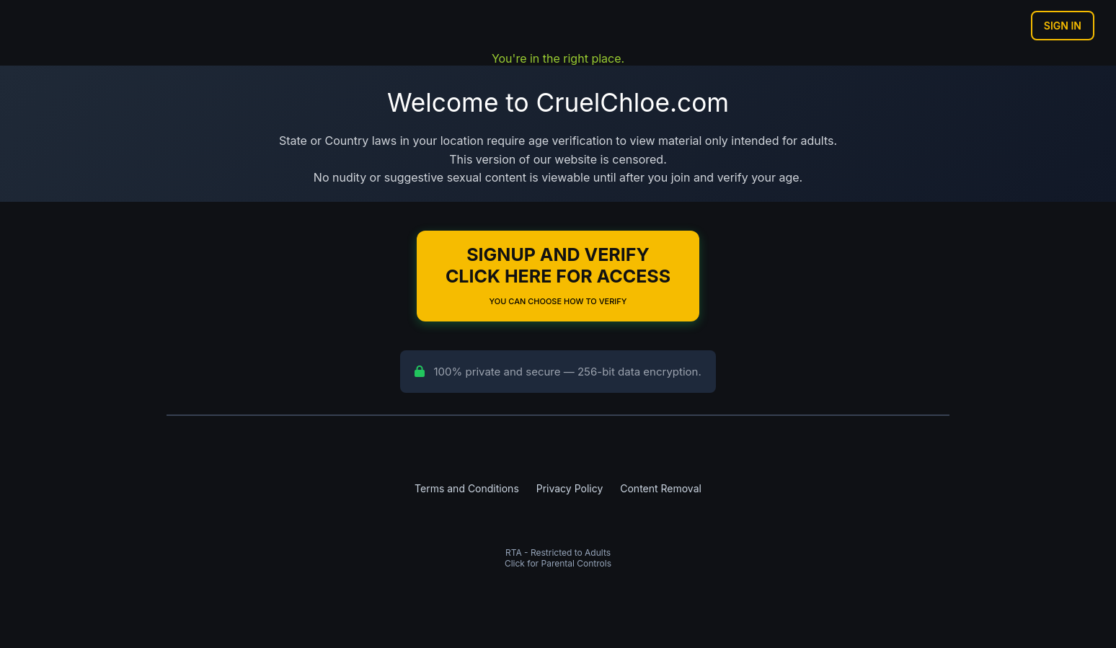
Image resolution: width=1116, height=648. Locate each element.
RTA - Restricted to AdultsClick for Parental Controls (558, 558)
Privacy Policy (569, 488)
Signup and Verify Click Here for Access (558, 275)
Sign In (1062, 25)
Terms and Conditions (467, 488)
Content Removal (660, 488)
